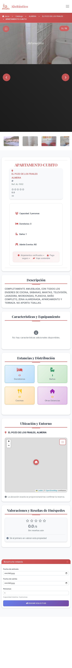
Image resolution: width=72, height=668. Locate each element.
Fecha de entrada (11, 569)
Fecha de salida (10, 579)
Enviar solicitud (36, 603)
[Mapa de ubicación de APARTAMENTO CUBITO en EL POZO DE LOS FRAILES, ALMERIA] (36, 465)
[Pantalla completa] (6, 29)
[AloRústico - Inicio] (23, 6)
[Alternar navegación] (67, 6)
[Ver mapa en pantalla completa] (62, 442)
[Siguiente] (65, 77)
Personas (7, 589)
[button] (36, 462)
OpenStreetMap (51, 491)
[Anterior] (6, 77)
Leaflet (39, 491)
